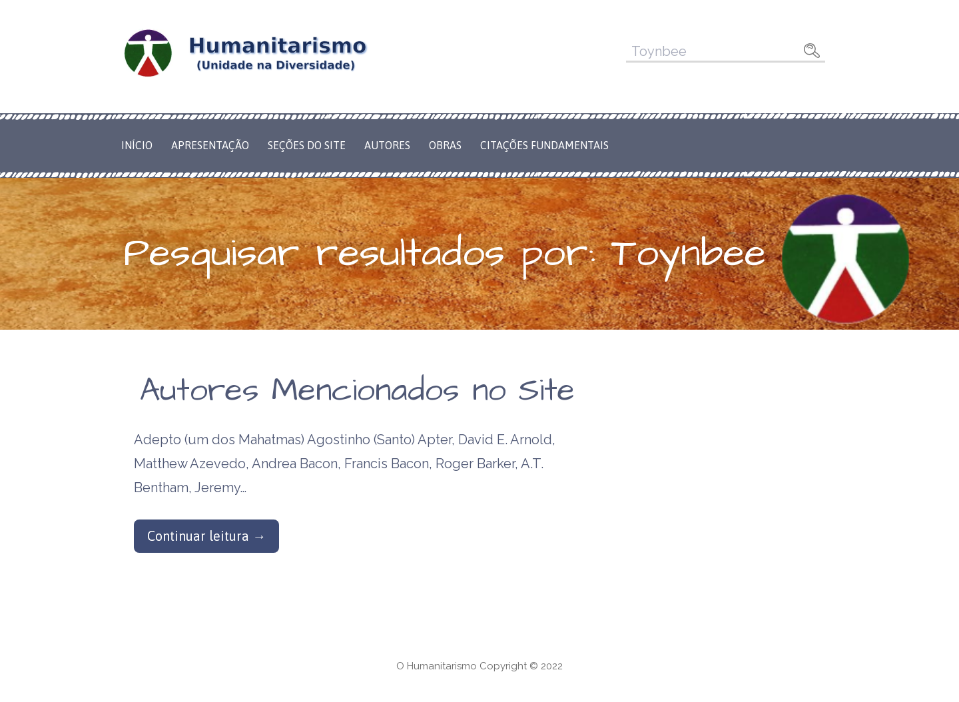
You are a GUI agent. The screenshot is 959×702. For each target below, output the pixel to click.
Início (137, 145)
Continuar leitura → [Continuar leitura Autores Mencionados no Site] (206, 535)
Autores (387, 145)
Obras (445, 145)
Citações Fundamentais (544, 145)
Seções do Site (307, 145)
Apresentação (210, 145)
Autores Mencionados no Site (357, 391)
